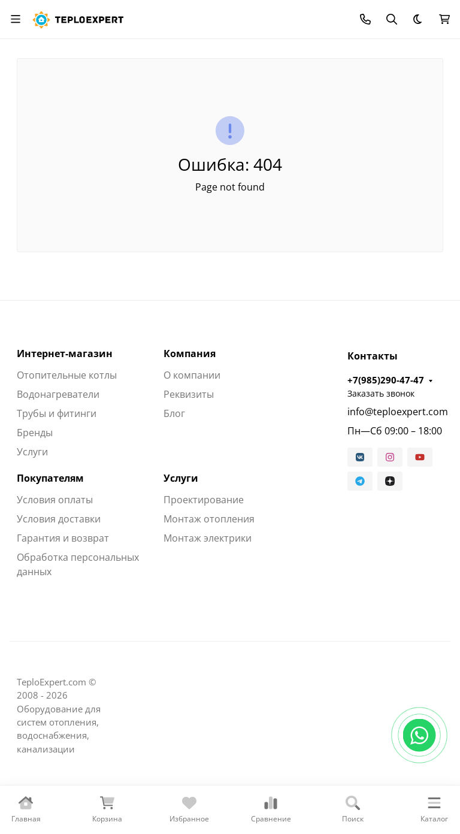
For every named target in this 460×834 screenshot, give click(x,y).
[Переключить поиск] (391, 19)
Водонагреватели (58, 394)
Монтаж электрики (208, 538)
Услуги (32, 451)
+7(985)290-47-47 (385, 380)
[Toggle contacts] (365, 19)
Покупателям (50, 478)
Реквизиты (189, 394)
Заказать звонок (380, 393)
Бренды (35, 432)
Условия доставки (59, 518)
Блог (174, 413)
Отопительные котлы (67, 375)
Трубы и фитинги (56, 413)
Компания (190, 353)
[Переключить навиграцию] (15, 19)
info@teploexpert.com (395, 411)
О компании (192, 375)
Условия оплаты (55, 499)
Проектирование (204, 499)
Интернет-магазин (65, 353)
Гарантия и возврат (63, 538)
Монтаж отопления (209, 518)
